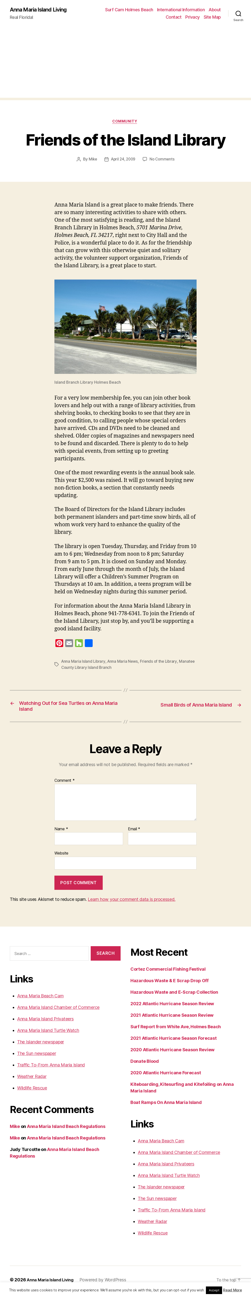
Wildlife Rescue (32, 1091)
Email (134, 832)
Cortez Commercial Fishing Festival (168, 972)
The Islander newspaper (40, 1045)
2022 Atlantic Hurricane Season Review (172, 1007)
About (215, 9)
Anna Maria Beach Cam (40, 999)
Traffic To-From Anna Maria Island (51, 1068)
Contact (174, 17)
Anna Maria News (123, 662)
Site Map (212, 17)
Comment (64, 784)
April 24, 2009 (123, 160)
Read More (232, 1290)
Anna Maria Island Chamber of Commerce (58, 1010)
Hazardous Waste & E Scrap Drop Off (169, 984)
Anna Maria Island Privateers (45, 1022)
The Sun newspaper (36, 1056)
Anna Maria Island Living (41, 10)
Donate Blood (144, 1064)
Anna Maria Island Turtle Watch (48, 1033)
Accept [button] (214, 1290)
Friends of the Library (160, 662)
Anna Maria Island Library (83, 662)
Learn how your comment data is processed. (131, 902)
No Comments (163, 160)
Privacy (192, 17)
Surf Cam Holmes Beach (129, 9)
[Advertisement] (125, 64)
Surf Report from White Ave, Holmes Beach (175, 1030)
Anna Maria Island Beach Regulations (66, 1129)
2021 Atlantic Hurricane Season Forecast (173, 1041)
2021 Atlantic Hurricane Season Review (171, 1018)
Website (61, 856)
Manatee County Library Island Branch (95, 668)
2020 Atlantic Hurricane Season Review (172, 1053)
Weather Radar (32, 1079)
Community (125, 122)
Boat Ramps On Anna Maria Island (166, 1105)
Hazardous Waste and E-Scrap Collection (174, 995)
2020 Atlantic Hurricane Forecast (165, 1076)
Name (61, 832)
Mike (91, 160)
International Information (181, 9)
